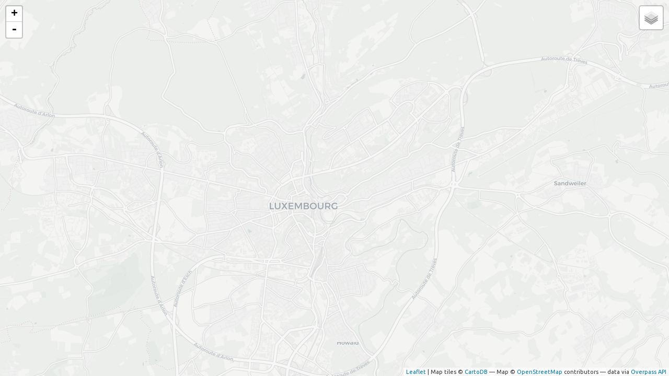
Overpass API (648, 372)
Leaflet (416, 372)
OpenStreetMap (539, 372)
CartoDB (476, 372)
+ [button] (14, 14)
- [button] (14, 30)
